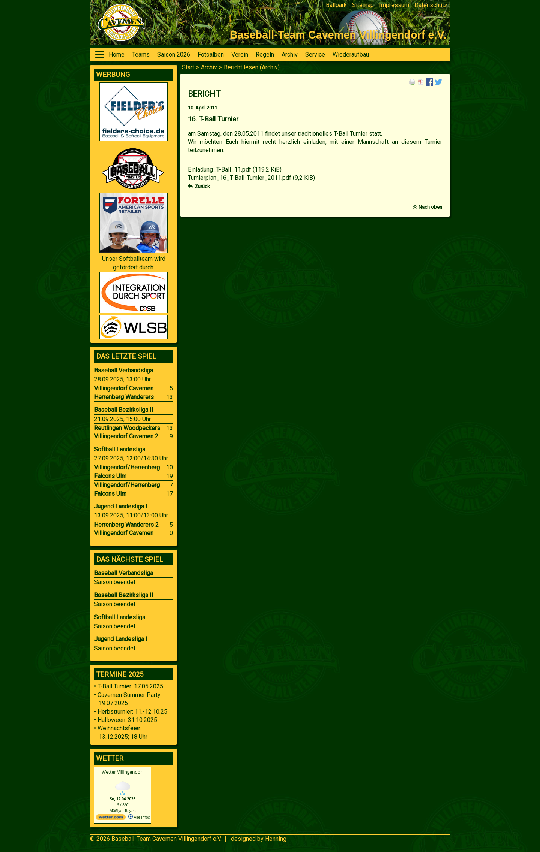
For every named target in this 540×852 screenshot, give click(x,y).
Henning (275, 838)
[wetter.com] (111, 818)
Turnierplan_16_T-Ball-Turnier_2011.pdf (251, 177)
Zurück (202, 186)
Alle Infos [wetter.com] (139, 817)
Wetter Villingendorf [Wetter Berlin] (123, 772)
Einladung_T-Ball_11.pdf (235, 169)
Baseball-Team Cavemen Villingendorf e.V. (166, 838)
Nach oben (430, 207)
